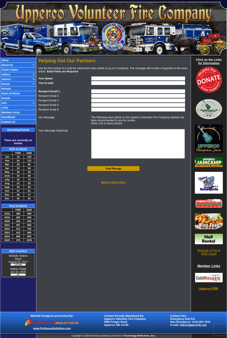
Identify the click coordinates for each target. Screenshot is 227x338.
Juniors (6, 79)
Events (5, 83)
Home (5, 60)
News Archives (10, 93)
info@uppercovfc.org (193, 324)
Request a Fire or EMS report (209, 252)
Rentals (6, 88)
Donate (5, 98)
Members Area (10, 112)
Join (4, 102)
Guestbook (8, 117)
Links (4, 107)
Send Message (113, 168)
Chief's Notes (9, 69)
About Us (7, 65)
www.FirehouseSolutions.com (52, 328)
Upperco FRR (208, 288)
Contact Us (8, 121)
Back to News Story (113, 182)
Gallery (5, 74)
